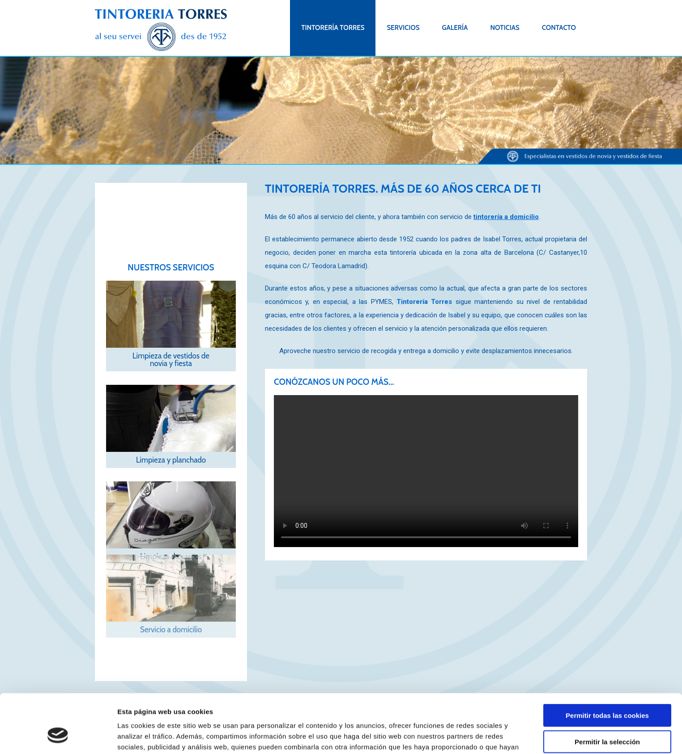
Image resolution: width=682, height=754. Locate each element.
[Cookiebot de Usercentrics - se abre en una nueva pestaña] (58, 736)
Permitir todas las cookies (607, 665)
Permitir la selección (607, 691)
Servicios (403, 28)
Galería (455, 28)
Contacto (559, 28)
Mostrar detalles (481, 736)
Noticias (504, 28)
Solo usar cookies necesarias (607, 717)
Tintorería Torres (332, 28)
